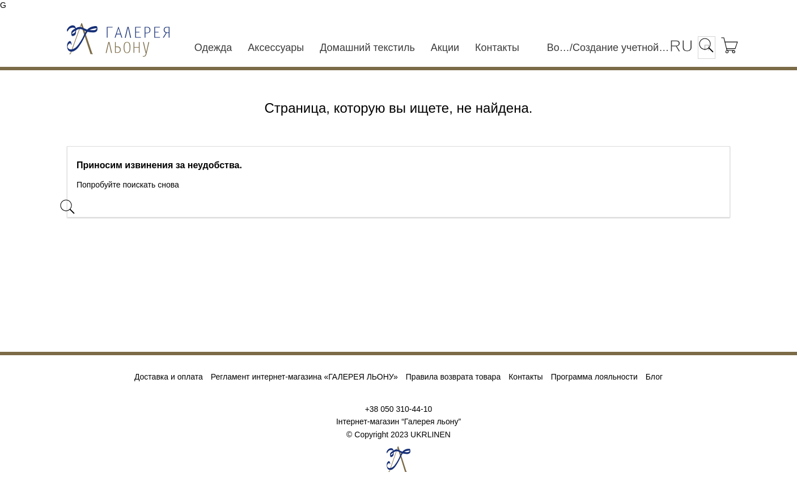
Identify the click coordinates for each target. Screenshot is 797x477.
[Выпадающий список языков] (681, 46)
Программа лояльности (594, 376)
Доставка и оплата (168, 376)
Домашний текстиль (367, 47)
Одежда (213, 47)
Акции (445, 47)
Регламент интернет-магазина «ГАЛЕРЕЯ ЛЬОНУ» (304, 376)
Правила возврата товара (453, 376)
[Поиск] (149, 209)
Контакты (497, 47)
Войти (558, 47)
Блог (654, 376)
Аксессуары (276, 47)
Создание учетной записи (621, 47)
